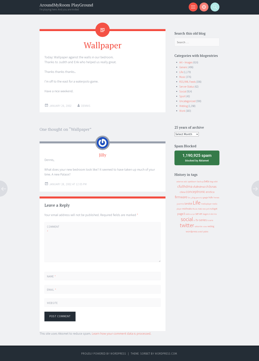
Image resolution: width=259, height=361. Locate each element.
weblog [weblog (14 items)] (211, 226)
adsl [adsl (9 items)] (185, 181)
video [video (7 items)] (205, 226)
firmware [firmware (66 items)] (181, 197)
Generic (183, 67)
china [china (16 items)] (182, 192)
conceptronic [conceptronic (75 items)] (195, 191)
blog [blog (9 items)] (211, 181)
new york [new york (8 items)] (206, 209)
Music (182, 77)
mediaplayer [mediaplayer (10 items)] (206, 203)
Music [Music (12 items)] (195, 208)
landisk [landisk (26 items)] (188, 203)
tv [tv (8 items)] (194, 220)
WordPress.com (166, 353)
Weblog (183, 106)
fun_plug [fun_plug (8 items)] (191, 197)
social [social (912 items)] (187, 219)
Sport (182, 96)
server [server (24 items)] (198, 213)
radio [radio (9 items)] (187, 214)
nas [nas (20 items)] (200, 208)
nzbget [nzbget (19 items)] (213, 208)
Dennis (85, 105)
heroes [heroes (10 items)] (216, 197)
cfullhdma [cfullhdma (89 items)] (184, 186)
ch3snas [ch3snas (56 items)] (211, 186)
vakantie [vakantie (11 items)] (198, 226)
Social (182, 91)
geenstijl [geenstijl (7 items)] (199, 197)
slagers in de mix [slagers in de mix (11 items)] (210, 214)
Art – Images (185, 62)
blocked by (197, 157)
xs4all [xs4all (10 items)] (200, 231)
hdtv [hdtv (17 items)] (211, 197)
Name (51, 276)
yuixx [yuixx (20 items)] (205, 231)
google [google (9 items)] (205, 197)
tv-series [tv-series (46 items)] (201, 220)
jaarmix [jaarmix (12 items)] (180, 203)
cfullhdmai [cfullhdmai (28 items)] (199, 186)
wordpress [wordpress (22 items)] (191, 231)
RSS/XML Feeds (187, 81)
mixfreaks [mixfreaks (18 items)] (187, 208)
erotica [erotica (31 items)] (210, 192)
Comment (53, 229)
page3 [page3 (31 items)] (181, 213)
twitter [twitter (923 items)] (187, 225)
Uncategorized (187, 101)
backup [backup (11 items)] (200, 181)
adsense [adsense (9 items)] (179, 181)
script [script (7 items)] (192, 214)
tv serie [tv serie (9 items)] (210, 220)
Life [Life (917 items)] (196, 202)
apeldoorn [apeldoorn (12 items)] (192, 181)
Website (52, 303)
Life (181, 72)
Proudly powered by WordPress (103, 353)
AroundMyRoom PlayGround (66, 5)
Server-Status (186, 86)
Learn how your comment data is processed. (121, 333)
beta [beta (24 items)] (206, 181)
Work (182, 110)
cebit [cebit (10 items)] (215, 181)
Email (51, 289)
